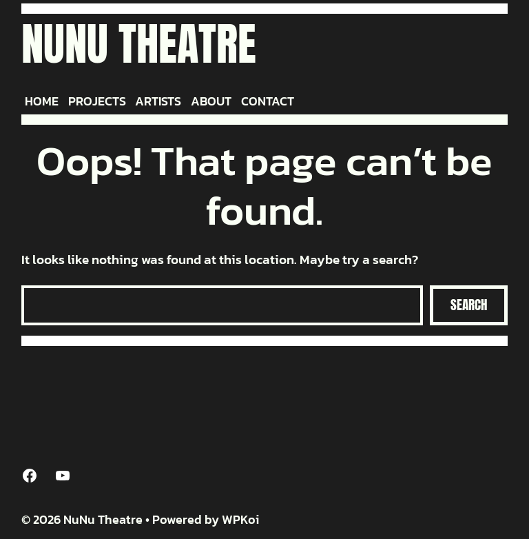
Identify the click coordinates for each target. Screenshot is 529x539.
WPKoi (240, 519)
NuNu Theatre (138, 43)
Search (468, 304)
